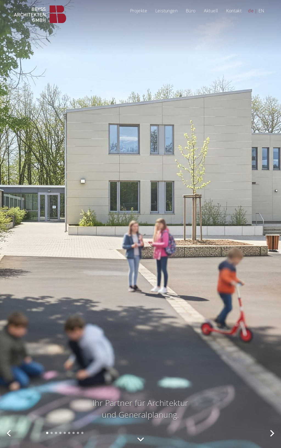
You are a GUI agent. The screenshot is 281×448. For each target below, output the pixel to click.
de (251, 10)
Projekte (138, 10)
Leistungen (166, 10)
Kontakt (233, 10)
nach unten (140, 439)
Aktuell (211, 10)
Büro (191, 10)
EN (261, 10)
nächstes (272, 433)
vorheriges (9, 433)
